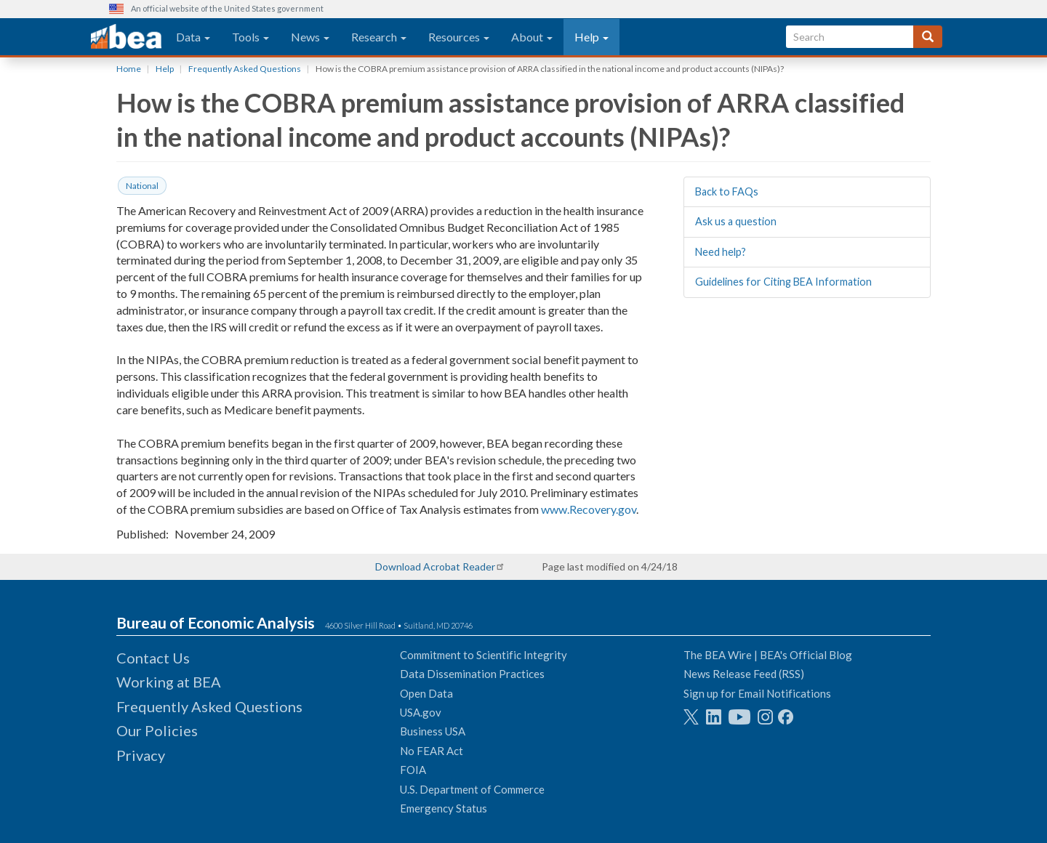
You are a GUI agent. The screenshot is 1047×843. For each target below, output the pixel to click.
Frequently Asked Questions (244, 68)
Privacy (140, 755)
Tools (250, 37)
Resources (458, 37)
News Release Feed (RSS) (743, 673)
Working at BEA (168, 681)
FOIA (413, 769)
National (142, 185)
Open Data (426, 693)
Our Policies (157, 730)
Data (193, 37)
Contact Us (153, 657)
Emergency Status (443, 808)
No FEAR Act (431, 750)
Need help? (720, 252)
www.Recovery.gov (588, 509)
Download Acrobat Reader (435, 566)
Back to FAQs (726, 191)
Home (128, 68)
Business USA (432, 731)
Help (591, 37)
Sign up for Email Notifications (757, 693)
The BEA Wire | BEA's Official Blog (767, 654)
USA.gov (420, 712)
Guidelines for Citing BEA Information (783, 281)
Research (378, 37)
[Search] (927, 36)
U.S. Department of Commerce (472, 789)
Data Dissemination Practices (472, 673)
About (532, 37)
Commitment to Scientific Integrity (483, 654)
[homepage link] (126, 37)
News (310, 37)
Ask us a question (736, 221)
